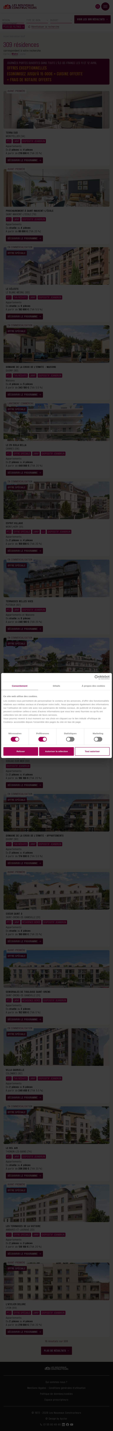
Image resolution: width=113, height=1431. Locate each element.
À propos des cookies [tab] (93, 686)
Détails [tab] (56, 686)
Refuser (21, 751)
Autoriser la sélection (56, 751)
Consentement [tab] (19, 686)
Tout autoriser (92, 751)
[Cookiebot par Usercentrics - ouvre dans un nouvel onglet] (97, 677)
